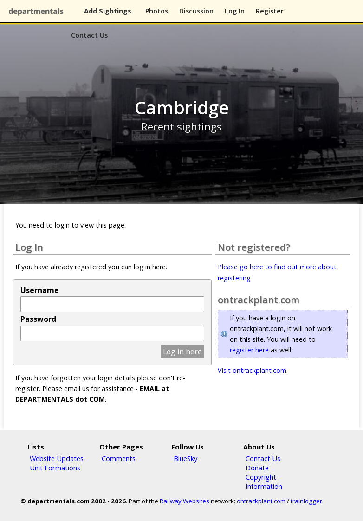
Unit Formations (55, 467)
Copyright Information (264, 481)
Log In (235, 11)
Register (270, 11)
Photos (156, 11)
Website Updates (57, 458)
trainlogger (306, 501)
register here (249, 349)
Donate (257, 467)
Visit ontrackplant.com (252, 370)
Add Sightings (107, 11)
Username (39, 290)
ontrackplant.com (261, 501)
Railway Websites (184, 501)
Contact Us (89, 35)
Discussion (196, 11)
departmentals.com (38, 11)
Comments (119, 458)
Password (38, 319)
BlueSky (185, 458)
